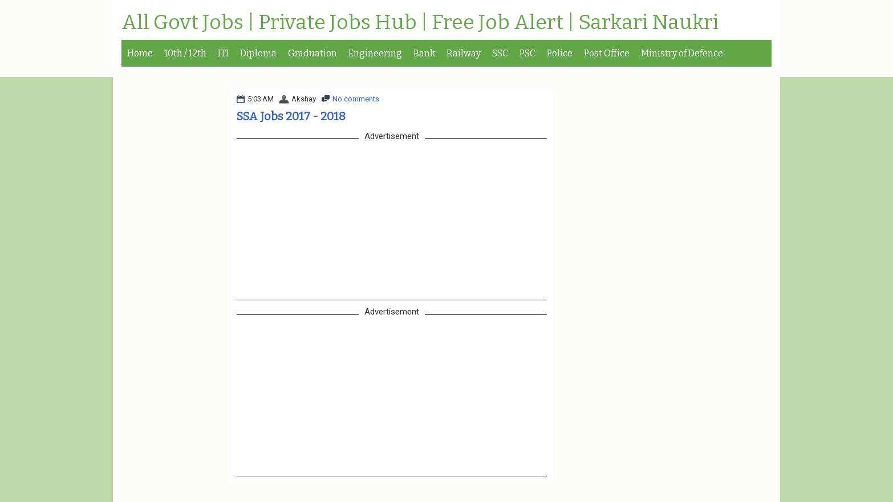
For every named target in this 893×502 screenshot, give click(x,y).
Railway (463, 53)
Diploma (258, 53)
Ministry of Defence (682, 53)
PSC (527, 53)
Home (140, 53)
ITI (223, 53)
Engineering (375, 53)
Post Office (607, 53)
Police (560, 53)
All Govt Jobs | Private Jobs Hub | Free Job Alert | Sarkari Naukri (420, 22)
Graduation (312, 53)
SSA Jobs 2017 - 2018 (291, 116)
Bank (424, 53)
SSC (500, 53)
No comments (355, 99)
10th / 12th (185, 53)
